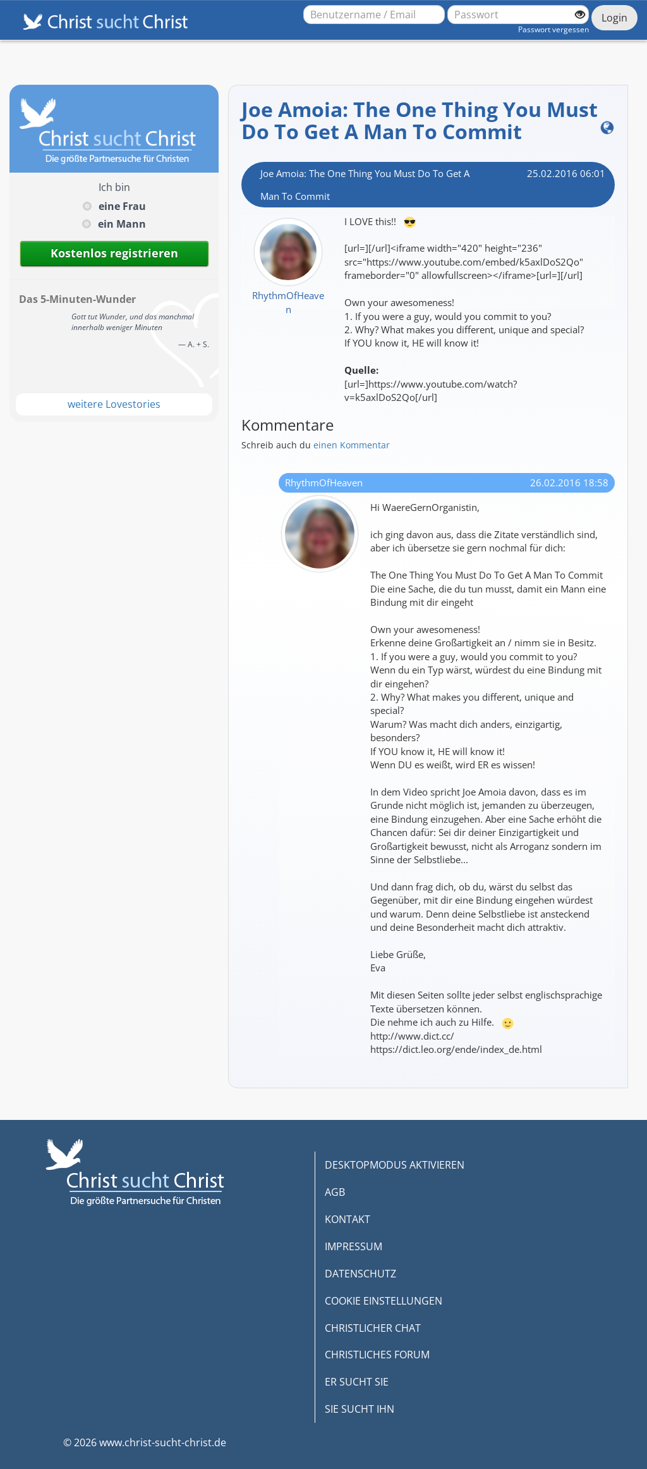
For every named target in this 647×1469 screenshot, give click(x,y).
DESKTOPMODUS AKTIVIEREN (394, 1165)
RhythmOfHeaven (288, 302)
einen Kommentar (351, 445)
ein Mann (122, 224)
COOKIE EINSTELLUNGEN (383, 1301)
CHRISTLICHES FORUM (377, 1354)
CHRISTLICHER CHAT (373, 1328)
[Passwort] (518, 14)
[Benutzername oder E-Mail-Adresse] (374, 14)
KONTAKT (347, 1219)
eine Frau (122, 206)
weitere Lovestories (114, 404)
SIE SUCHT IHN (359, 1409)
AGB (335, 1192)
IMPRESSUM (353, 1246)
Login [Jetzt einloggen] (614, 18)
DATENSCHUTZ (360, 1274)
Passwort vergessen (553, 29)
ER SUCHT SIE (357, 1382)
